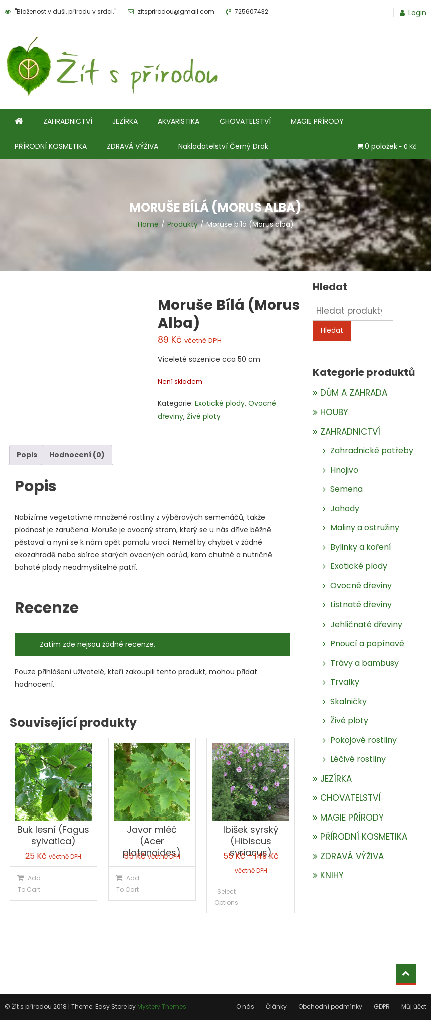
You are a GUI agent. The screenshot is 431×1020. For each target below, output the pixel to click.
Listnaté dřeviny (361, 604)
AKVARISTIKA (178, 121)
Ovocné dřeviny (361, 585)
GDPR (382, 1006)
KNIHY (332, 875)
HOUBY (334, 412)
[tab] (27, 455)
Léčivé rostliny (358, 759)
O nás (245, 1006)
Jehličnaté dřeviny (366, 624)
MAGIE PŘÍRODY (317, 121)
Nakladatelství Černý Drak (223, 146)
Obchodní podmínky (330, 1006)
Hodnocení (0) (77, 455)
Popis (27, 455)
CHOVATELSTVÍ (245, 121)
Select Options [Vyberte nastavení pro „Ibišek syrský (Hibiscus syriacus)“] (226, 897)
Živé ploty (204, 416)
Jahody (344, 508)
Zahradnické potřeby (371, 450)
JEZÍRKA (125, 121)
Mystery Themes (161, 1006)
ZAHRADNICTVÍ (67, 121)
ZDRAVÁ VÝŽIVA (132, 146)
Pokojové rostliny (363, 740)
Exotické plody (220, 403)
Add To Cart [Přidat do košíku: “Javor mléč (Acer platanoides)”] (127, 884)
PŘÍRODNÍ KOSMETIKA (51, 146)
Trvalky (344, 682)
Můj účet (413, 1006)
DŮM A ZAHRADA (353, 393)
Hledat (332, 330)
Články (276, 1006)
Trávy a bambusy (364, 663)
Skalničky (348, 701)
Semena (346, 489)
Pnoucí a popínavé (367, 643)
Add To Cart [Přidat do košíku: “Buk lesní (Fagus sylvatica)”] (29, 884)
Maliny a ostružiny (364, 527)
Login (417, 12)
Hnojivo (344, 470)
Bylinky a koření (360, 547)
